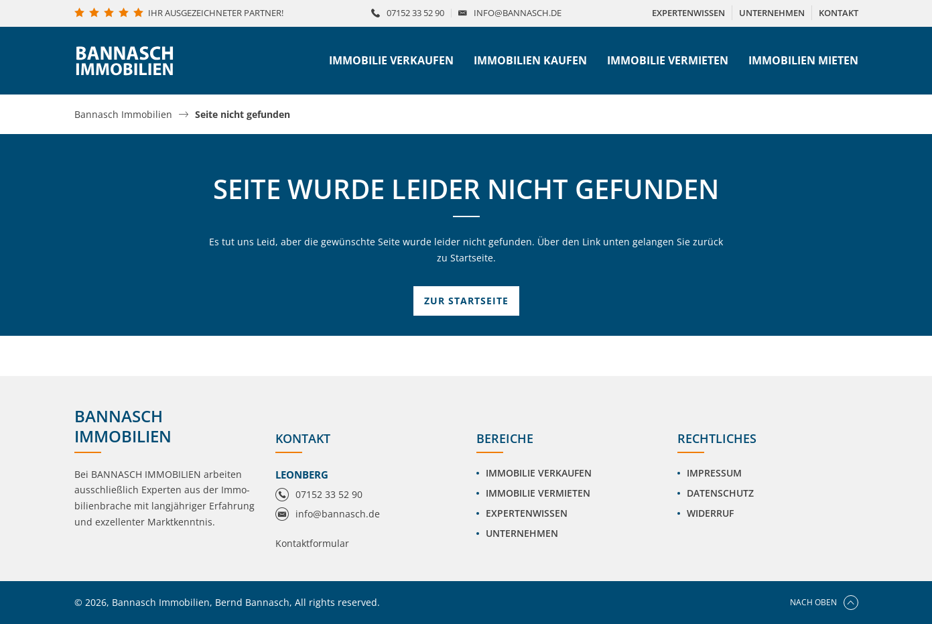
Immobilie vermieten (667, 60)
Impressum (714, 472)
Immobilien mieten (803, 60)
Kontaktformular (312, 543)
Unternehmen (522, 533)
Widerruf (710, 513)
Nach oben (824, 602)
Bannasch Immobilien (123, 114)
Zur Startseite (466, 300)
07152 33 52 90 (415, 13)
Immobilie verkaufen (391, 60)
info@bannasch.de (517, 13)
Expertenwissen (527, 513)
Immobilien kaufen (530, 60)
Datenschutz (720, 493)
